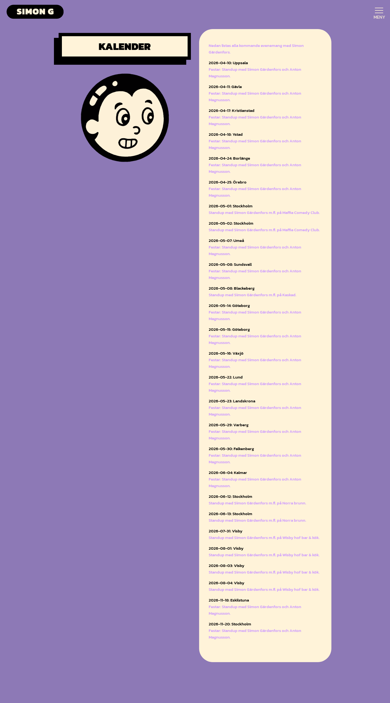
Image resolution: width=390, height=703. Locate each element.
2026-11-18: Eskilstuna (229, 600)
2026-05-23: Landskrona (232, 401)
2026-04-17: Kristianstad (231, 110)
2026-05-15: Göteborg (229, 329)
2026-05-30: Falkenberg (231, 448)
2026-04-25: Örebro (227, 182)
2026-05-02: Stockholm (231, 223)
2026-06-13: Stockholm (230, 513)
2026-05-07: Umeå (226, 240)
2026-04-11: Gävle (225, 86)
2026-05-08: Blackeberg (231, 288)
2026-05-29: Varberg (228, 425)
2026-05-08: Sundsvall (230, 264)
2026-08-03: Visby (226, 565)
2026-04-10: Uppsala (228, 63)
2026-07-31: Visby (225, 531)
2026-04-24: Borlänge (229, 158)
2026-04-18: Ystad (226, 134)
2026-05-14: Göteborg (229, 305)
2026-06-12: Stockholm (230, 496)
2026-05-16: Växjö (226, 353)
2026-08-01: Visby (226, 548)
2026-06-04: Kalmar (228, 472)
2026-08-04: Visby (226, 583)
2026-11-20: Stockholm (230, 624)
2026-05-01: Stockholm (231, 206)
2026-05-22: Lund (226, 377)
